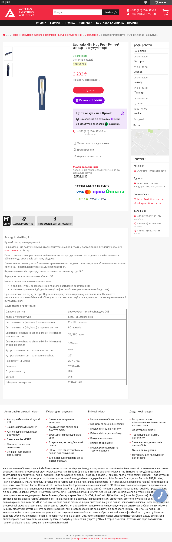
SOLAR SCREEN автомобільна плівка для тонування (66, 452)
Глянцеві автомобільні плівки (107, 424)
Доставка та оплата (110, 23)
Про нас (70, 23)
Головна (40, 23)
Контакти (85, 23)
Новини (132, 23)
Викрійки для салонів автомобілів (19, 453)
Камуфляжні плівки (101, 438)
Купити (90, 90)
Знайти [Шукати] (109, 12)
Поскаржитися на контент (85, 538)
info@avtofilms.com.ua (149, 203)
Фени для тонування (144, 450)
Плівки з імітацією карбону (106, 433)
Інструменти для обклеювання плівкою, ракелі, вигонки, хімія (149, 422)
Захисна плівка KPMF (19, 439)
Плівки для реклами (101, 443)
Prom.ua (103, 535)
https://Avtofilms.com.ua (150, 199)
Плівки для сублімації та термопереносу (104, 449)
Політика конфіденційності (114, 538)
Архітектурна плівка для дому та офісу (63, 429)
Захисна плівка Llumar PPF (22, 427)
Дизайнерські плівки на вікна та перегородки (66, 459)
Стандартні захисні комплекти (18, 446)
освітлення (11, 250)
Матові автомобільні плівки (106, 419)
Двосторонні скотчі (144, 430)
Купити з (90, 100)
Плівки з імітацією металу (105, 428)
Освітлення (91, 35)
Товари (55, 23)
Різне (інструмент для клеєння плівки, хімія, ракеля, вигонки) (47, 35)
